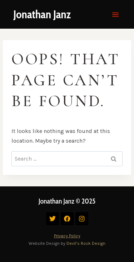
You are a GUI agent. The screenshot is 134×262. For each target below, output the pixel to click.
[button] (115, 14)
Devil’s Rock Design (85, 243)
